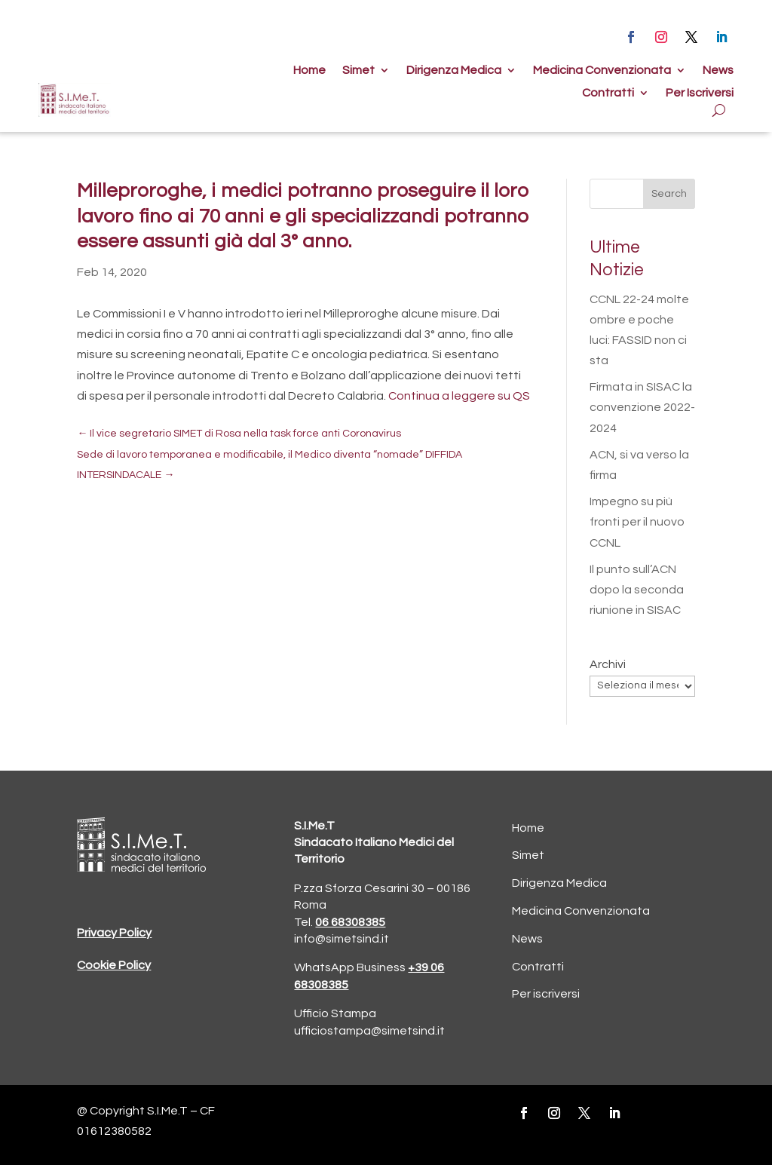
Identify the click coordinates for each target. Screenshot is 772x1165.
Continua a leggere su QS (459, 396)
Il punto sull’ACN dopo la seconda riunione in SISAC (637, 589)
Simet (358, 70)
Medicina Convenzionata (602, 70)
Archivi (608, 664)
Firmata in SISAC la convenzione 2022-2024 (642, 407)
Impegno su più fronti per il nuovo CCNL (637, 521)
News (718, 70)
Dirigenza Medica (453, 70)
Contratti (608, 93)
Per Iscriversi (700, 93)
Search (669, 194)
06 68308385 (350, 922)
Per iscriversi (546, 994)
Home (309, 70)
